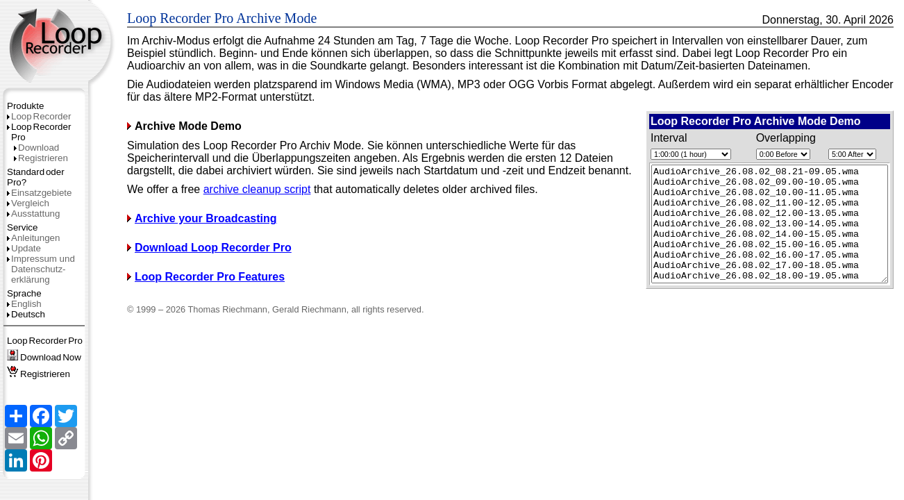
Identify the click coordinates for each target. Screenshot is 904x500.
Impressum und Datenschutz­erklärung (41, 269)
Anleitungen (33, 238)
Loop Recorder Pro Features (206, 289)
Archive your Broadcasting (202, 231)
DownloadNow (44, 357)
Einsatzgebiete (39, 193)
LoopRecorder (39, 116)
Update (24, 248)
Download (36, 147)
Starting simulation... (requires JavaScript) (755, 235)
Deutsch (26, 314)
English (24, 304)
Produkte (25, 106)
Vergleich (28, 203)
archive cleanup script (257, 202)
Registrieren (41, 158)
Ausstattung (33, 213)
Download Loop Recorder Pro (209, 260)
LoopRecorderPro (45, 340)
